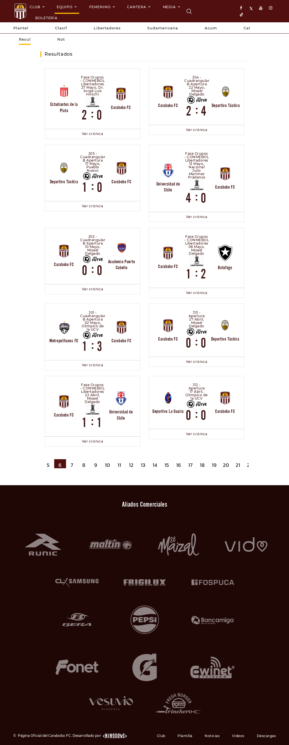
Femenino (100, 7)
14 (155, 465)
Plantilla (185, 736)
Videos (238, 736)
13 (143, 465)
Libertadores (107, 28)
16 (178, 465)
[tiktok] (242, 14)
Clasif (61, 28)
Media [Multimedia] (169, 7)
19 (214, 465)
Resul (25, 39)
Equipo (64, 7)
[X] (251, 8)
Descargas (266, 736)
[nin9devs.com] (115, 735)
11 (119, 465)
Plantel (21, 28)
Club (35, 7)
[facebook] (242, 8)
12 (131, 465)
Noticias (212, 736)
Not (61, 39)
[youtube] (261, 8)
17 (190, 465)
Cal (247, 28)
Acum (211, 28)
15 (167, 465)
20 (226, 465)
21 (238, 465)
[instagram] (271, 8)
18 (202, 465)
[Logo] (20, 11)
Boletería (46, 18)
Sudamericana (162, 28)
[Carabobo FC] (189, 11)
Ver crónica (92, 134)
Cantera (136, 7)
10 (107, 465)
